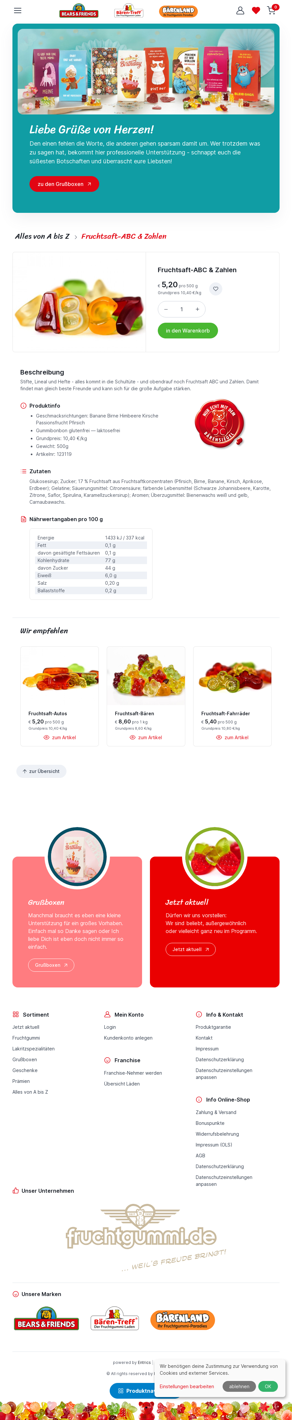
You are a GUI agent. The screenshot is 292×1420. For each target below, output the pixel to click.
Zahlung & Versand (216, 1112)
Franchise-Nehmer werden (133, 1073)
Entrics (144, 1362)
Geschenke (25, 1070)
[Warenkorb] (272, 10)
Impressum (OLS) (214, 1144)
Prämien (21, 1081)
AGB (200, 1155)
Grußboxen (52, 965)
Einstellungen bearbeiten (187, 1386)
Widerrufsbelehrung (217, 1134)
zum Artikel (60, 737)
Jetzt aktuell (191, 949)
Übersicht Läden (122, 1083)
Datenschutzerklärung (220, 1059)
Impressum (207, 1048)
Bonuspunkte (210, 1123)
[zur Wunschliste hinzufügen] (215, 288)
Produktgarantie (213, 1027)
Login (110, 1027)
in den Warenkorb (188, 330)
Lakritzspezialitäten (33, 1048)
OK (268, 1386)
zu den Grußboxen (60, 184)
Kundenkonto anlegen (128, 1038)
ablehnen (239, 1386)
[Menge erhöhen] (197, 309)
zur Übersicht (41, 771)
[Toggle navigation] (17, 10)
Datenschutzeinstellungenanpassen (224, 1073)
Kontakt (204, 1038)
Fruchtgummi (26, 1038)
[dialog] (220, 1378)
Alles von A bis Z (30, 1092)
